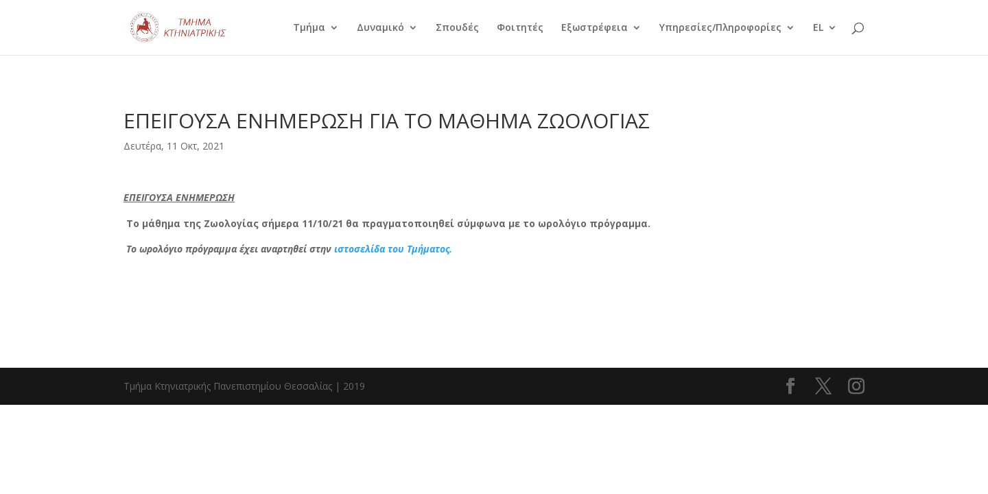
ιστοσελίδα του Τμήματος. (393, 248)
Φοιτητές (520, 28)
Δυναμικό (380, 28)
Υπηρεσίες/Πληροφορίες (720, 28)
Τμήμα (309, 28)
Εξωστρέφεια (594, 28)
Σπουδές (457, 28)
